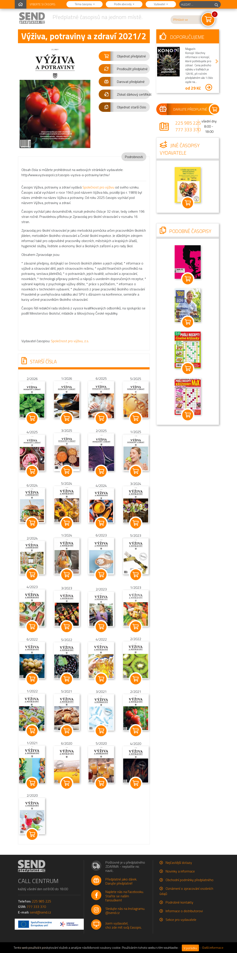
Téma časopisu (84, 4)
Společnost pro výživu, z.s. (70, 341)
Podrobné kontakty (179, 902)
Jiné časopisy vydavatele (180, 149)
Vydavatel (160, 4)
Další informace (212, 947)
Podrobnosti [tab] (134, 156)
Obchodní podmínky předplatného (189, 879)
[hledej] (216, 4)
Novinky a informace (180, 871)
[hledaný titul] (195, 4)
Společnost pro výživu (98, 187)
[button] (124, 56)
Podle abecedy (123, 4)
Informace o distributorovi (184, 910)
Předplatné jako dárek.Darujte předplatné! (121, 881)
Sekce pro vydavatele (181, 919)
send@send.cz (40, 912)
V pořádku (190, 948)
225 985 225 (188, 122)
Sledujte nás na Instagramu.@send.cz (125, 910)
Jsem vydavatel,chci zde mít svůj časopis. (123, 925)
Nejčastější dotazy (179, 862)
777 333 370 (188, 129)
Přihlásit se (180, 19)
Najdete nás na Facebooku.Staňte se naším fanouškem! (124, 895)
